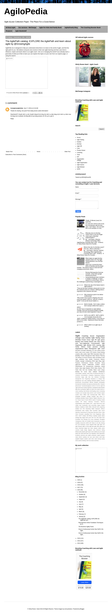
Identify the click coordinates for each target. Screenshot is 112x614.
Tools (78, 154)
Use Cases (102, 421)
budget (85, 428)
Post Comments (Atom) (19, 154)
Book (101, 354)
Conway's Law (78, 392)
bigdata (98, 380)
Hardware (96, 377)
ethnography (102, 382)
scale (80, 352)
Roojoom (9, 31)
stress (76, 440)
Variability (77, 422)
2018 (78, 485)
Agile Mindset (80, 167)
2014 (78, 541)
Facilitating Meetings (80, 398)
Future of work (84, 399)
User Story (97, 341)
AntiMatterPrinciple (96, 387)
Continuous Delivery (99, 359)
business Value (91, 357)
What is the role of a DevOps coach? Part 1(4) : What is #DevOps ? (94, 247)
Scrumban (97, 362)
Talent (100, 417)
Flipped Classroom (97, 398)
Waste (95, 370)
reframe (80, 437)
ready (76, 437)
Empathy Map (95, 396)
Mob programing (101, 407)
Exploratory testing (100, 366)
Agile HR (79, 146)
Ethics (101, 396)
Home (38, 151)
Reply (12, 118)
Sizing (103, 362)
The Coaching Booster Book (90, 27)
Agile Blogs (98, 361)
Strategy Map (78, 417)
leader (76, 433)
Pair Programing (86, 378)
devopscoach (78, 382)
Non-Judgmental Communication (90, 343)
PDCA (92, 368)
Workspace (82, 424)
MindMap (77, 355)
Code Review (86, 391)
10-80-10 (94, 385)
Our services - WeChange (27, 27)
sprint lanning (98, 438)
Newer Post (9, 151)
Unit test (84, 370)
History (85, 401)
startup (103, 438)
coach (98, 370)
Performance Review (87, 362)
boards (84, 364)
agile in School (85, 426)
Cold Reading (93, 391)
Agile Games (80, 164)
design (85, 430)
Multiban (77, 408)
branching (81, 428)
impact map (90, 431)
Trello (83, 421)
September (82, 497)
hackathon (84, 384)
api (104, 426)
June (80, 504)
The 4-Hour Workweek (93, 419)
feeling (103, 430)
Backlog (77, 341)
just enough (102, 431)
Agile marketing (79, 359)
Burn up (80, 389)
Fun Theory (78, 399)
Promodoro (81, 414)
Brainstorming (97, 373)
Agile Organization (82, 162)
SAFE (78, 169)
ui (99, 384)
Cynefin (77, 394)
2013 (78, 543)
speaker (86, 438)
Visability (90, 370)
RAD (94, 414)
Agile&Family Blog (71, 27)
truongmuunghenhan (16, 108)
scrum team (87, 371)
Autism (88, 373)
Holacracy (90, 401)
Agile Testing (80, 139)
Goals (89, 347)
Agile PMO (90, 354)
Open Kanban (85, 410)
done (94, 430)
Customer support (101, 392)
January (81, 516)
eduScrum (98, 430)
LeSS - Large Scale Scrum (96, 403)
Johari (84, 403)
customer (103, 380)
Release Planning (100, 355)
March (81, 511)
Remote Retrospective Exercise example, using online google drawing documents (94, 274)
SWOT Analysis (82, 415)
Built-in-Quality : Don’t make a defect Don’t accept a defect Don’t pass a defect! (91, 305)
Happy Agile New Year (87, 377)
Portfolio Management (86, 355)
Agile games (101, 340)
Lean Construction (83, 405)
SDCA (76, 415)
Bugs (102, 373)
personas (83, 435)
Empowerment (89, 366)
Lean (78, 148)
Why (99, 422)
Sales (96, 368)
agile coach (101, 348)
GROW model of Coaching (94, 399)
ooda (98, 433)
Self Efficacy (90, 415)
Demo (81, 394)
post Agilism (88, 435)
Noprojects (97, 408)
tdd (98, 384)
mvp (90, 433)
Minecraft (94, 407)
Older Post (67, 151)
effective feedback (94, 382)
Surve (89, 417)
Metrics (83, 347)
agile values (96, 426)
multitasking (88, 361)
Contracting (102, 391)
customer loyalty (79, 430)
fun (81, 371)
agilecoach (78, 364)
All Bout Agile (10, 27)
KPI (78, 157)
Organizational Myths (81, 348)
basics (76, 428)
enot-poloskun (68, 609)
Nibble (92, 408)
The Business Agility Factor (86, 526)
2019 (78, 482)
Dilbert (84, 394)
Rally (93, 355)
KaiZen (77, 368)
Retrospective (93, 348)
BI (93, 373)
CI (104, 373)
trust (90, 440)
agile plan (91, 426)
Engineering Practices (99, 375)
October (81, 494)
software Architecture (99, 371)
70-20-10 (98, 385)
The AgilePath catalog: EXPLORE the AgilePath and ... (89, 519)
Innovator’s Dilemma (99, 401)
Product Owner (81, 150)
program (103, 435)
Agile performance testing (81, 387)
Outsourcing (83, 412)
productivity (94, 384)
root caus (89, 437)
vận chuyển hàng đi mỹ (34, 114)
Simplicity (95, 415)
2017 (78, 487)
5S (84, 366)
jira (98, 431)
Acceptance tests (100, 357)
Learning (98, 345)
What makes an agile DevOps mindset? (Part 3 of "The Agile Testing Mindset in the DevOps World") (94, 261)
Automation (96, 354)
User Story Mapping (86, 380)
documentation (85, 382)
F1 (104, 396)
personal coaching (99, 347)
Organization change (80, 159)
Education (77, 350)
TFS (104, 368)
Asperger (84, 373)
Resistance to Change (96, 378)
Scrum (79, 137)
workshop (96, 440)
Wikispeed (94, 380)
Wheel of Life (95, 422)
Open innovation (94, 410)
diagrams (90, 430)
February (81, 514)
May (80, 506)
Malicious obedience (80, 407)
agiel (98, 424)
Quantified (87, 414)
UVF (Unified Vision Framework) (92, 421)
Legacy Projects (101, 405)
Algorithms (89, 387)
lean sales (81, 433)
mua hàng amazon (37, 116)
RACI (91, 414)
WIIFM (87, 422)
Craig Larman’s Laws (91, 392)
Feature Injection (89, 398)
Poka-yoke (95, 412)
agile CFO (102, 424)
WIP (90, 422)
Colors (97, 391)
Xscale (87, 424)
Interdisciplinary (78, 403)
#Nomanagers (78, 373)
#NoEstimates (78, 366)
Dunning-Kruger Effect (95, 394)
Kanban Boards (88, 341)
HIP (81, 401)
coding (99, 428)
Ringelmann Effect (100, 414)
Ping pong (90, 412)
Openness (77, 412)
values (92, 440)
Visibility (77, 361)
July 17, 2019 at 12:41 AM (31, 108)
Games (95, 352)
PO (87, 412)
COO (95, 389)
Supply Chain (85, 417)
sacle (94, 437)
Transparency (78, 421)
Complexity (91, 375)
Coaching (79, 152)
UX (93, 350)
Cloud (101, 389)
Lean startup (97, 350)
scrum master (85, 352)
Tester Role (78, 370)
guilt (87, 431)
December (82, 492)
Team (103, 338)
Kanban (79, 142)
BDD (91, 373)
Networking (88, 408)
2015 (78, 538)
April (80, 509)
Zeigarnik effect (93, 424)
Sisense (100, 368)
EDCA (103, 394)
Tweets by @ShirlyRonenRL (83, 177)
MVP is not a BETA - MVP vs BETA (94, 315)
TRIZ (97, 417)
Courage (84, 392)
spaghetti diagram (79, 438)
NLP (81, 408)
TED (92, 417)
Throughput (102, 419)
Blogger (82, 609)
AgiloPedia (25, 11)
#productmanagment (86, 385)
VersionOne (82, 422)
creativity (77, 354)
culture (103, 428)
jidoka (96, 431)
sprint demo (91, 438)
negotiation (93, 433)
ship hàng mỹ (55, 114)
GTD (91, 352)
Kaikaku (87, 403)
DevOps (79, 144)
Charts (98, 389)
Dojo (88, 394)
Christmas (77, 375)
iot (93, 431)
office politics (83, 354)
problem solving (100, 364)
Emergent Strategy (86, 396)
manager (82, 361)
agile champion (78, 426)
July (80, 502)
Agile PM (102, 385)
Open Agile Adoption (85, 368)
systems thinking (82, 440)
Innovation (83, 350)
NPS (84, 408)
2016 (78, 490)
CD (90, 389)
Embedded (77, 396)
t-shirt (87, 440)
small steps (102, 437)
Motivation (89, 350)
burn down (90, 428)
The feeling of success (81, 357)
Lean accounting (92, 405)
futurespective (78, 384)
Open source (101, 410)
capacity (95, 428)
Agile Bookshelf (20, 31)
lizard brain (86, 433)
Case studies (89, 359)
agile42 (101, 426)
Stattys (103, 415)
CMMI (92, 389)
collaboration (90, 364)
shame (97, 437)
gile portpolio (82, 431)
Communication (84, 375)
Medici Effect (89, 407)
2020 (78, 480)
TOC (95, 417)
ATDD (93, 361)
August (81, 499)
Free (104, 398)
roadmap (85, 437)
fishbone (77, 431)
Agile (77, 336)
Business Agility (85, 389)
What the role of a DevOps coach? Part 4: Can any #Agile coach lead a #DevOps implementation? (94, 235)
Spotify (99, 415)
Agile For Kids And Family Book (50, 27)
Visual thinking (101, 352)
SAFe (93, 345)
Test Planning (84, 419)
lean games (89, 384)
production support (96, 435)
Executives (77, 377)
